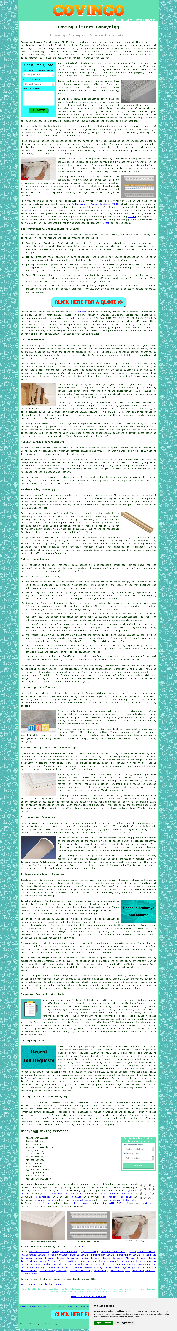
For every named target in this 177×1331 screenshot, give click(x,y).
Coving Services (57, 1255)
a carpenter (43, 1197)
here (118, 1124)
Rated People (33, 210)
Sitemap (23, 1306)
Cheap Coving (47, 1261)
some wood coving (71, 1072)
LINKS (121, 20)
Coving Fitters (126, 1264)
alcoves (65, 949)
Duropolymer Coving (102, 1255)
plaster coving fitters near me (74, 1088)
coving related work (41, 1028)
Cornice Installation (59, 1267)
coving (74, 48)
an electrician (82, 1200)
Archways (146, 925)
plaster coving (47, 669)
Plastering (100, 1271)
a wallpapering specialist (117, 1194)
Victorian (92, 87)
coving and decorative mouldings (118, 69)
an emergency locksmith (117, 1197)
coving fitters (87, 327)
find (30, 1102)
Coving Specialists (54, 1264)
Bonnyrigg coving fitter (55, 129)
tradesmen (78, 1206)
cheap (58, 186)
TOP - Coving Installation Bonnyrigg (43, 1284)
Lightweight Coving (132, 1267)
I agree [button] (98, 1323)
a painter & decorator (123, 1200)
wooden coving (73, 495)
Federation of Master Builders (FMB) (95, 204)
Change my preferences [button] (124, 1323)
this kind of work (145, 165)
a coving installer (56, 1190)
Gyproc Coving (89, 1252)
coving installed (88, 1115)
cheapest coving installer (96, 177)
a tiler (76, 1197)
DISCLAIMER (150, 20)
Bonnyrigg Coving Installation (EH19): (45, 42)
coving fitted (84, 55)
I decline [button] (108, 1323)
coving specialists (122, 321)
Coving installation (33, 312)
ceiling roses (65, 150)
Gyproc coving (74, 847)
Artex (106, 223)
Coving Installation (106, 1267)
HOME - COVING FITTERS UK (88, 1296)
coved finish (42, 132)
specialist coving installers (132, 159)
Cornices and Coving (113, 1252)
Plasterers (85, 1306)
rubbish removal (80, 1203)
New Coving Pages (35, 1306)
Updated (61, 1306)
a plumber (45, 1203)
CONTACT (138, 20)
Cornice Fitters (39, 1252)
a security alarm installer (65, 1194)
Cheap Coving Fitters (53, 1271)
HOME (114, 20)
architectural (105, 976)
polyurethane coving (144, 568)
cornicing (146, 1203)
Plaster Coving (145, 1261)
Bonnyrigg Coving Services (44, 1131)
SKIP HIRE (115, 1203)
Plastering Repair (143, 1271)
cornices (104, 150)
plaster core (71, 76)
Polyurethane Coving (33, 1255)
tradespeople (129, 1187)
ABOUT (129, 20)
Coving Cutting (112, 1258)
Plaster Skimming (80, 1271)
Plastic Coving (79, 1255)
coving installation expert (138, 141)
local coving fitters (47, 1032)
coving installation (86, 235)
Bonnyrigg (81, 312)
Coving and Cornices (64, 1252)
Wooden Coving (44, 1258)
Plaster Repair (120, 1271)
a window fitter (44, 1200)
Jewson (132, 217)
